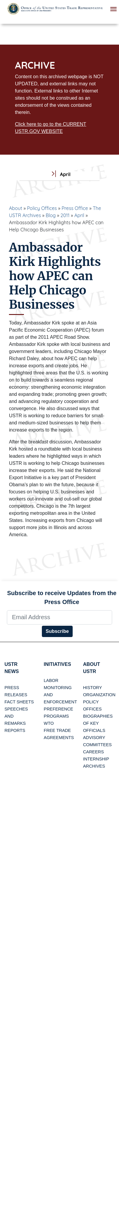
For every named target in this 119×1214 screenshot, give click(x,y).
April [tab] (59, 174)
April (79, 215)
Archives (94, 766)
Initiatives (57, 664)
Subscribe (57, 631)
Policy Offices (42, 208)
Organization (99, 694)
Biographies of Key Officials (98, 723)
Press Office (75, 208)
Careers (93, 751)
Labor (51, 680)
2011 (64, 215)
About (15, 208)
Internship (96, 759)
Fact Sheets (19, 701)
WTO (49, 723)
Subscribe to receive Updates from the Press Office (62, 597)
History (92, 687)
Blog (51, 215)
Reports (14, 730)
